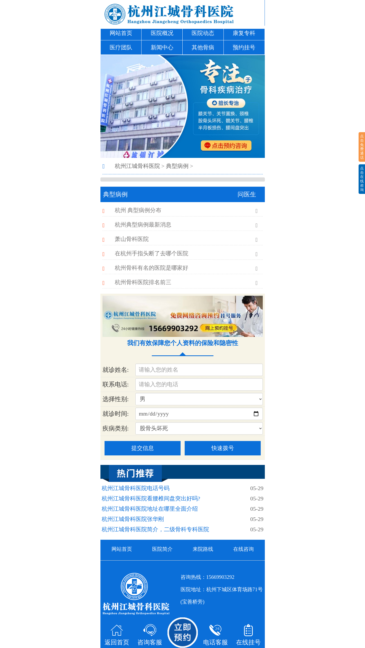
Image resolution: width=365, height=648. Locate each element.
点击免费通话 (362, 147)
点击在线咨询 (362, 179)
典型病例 (177, 166)
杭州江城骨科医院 (137, 166)
